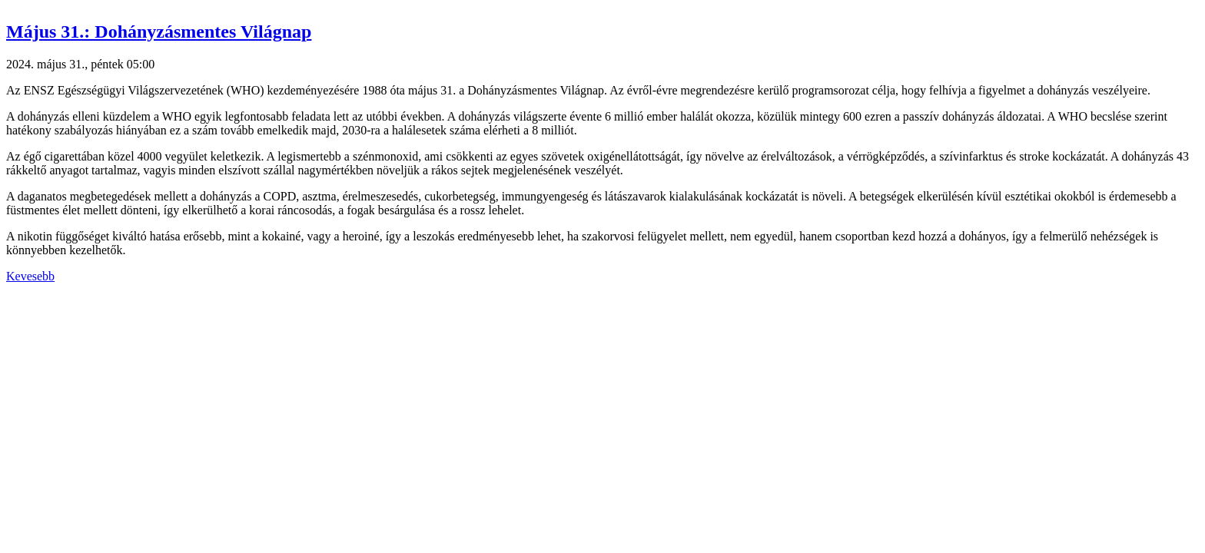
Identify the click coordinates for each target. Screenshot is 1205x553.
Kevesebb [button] (30, 276)
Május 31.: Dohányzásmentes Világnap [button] (158, 31)
